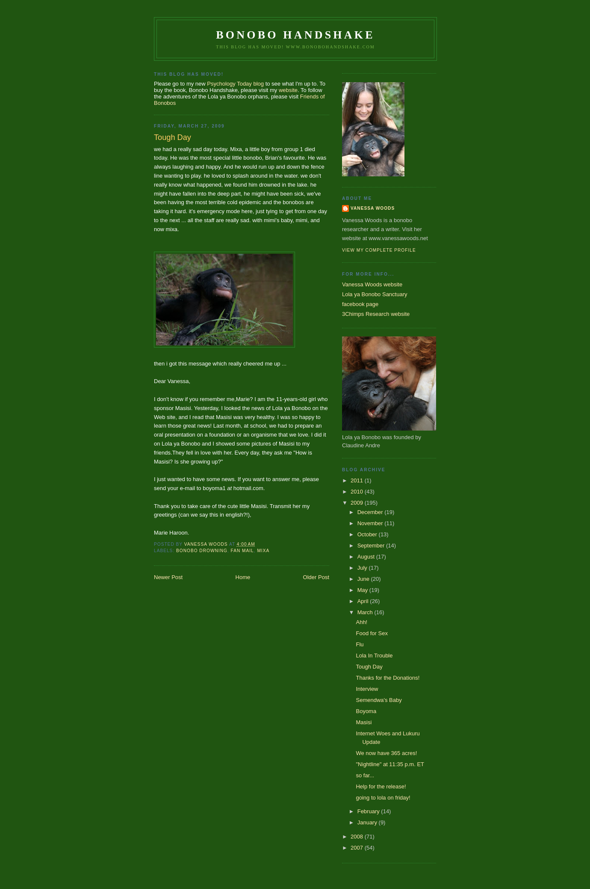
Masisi (364, 722)
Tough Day (369, 666)
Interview (367, 689)
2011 (358, 480)
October (368, 534)
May (363, 590)
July (363, 568)
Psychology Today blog (235, 83)
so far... (365, 775)
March (366, 612)
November (371, 523)
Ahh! (361, 622)
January (368, 822)
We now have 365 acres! (386, 753)
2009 (358, 503)
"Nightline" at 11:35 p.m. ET (390, 764)
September (371, 545)
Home (243, 577)
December (371, 512)
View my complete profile (379, 250)
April (363, 601)
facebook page (360, 304)
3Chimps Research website (376, 314)
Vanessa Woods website (372, 284)
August (366, 556)
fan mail (242, 550)
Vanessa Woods (373, 208)
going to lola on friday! (383, 797)
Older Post (316, 577)
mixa (263, 550)
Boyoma (366, 711)
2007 (358, 847)
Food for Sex (371, 633)
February (369, 811)
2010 (358, 491)
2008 (358, 836)
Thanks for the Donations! (387, 678)
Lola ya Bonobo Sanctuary (374, 294)
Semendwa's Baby (378, 700)
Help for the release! (381, 786)
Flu (359, 644)
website (288, 90)
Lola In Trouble (374, 655)
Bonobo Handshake (295, 35)
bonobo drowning (201, 550)
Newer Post (168, 577)
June (364, 579)
